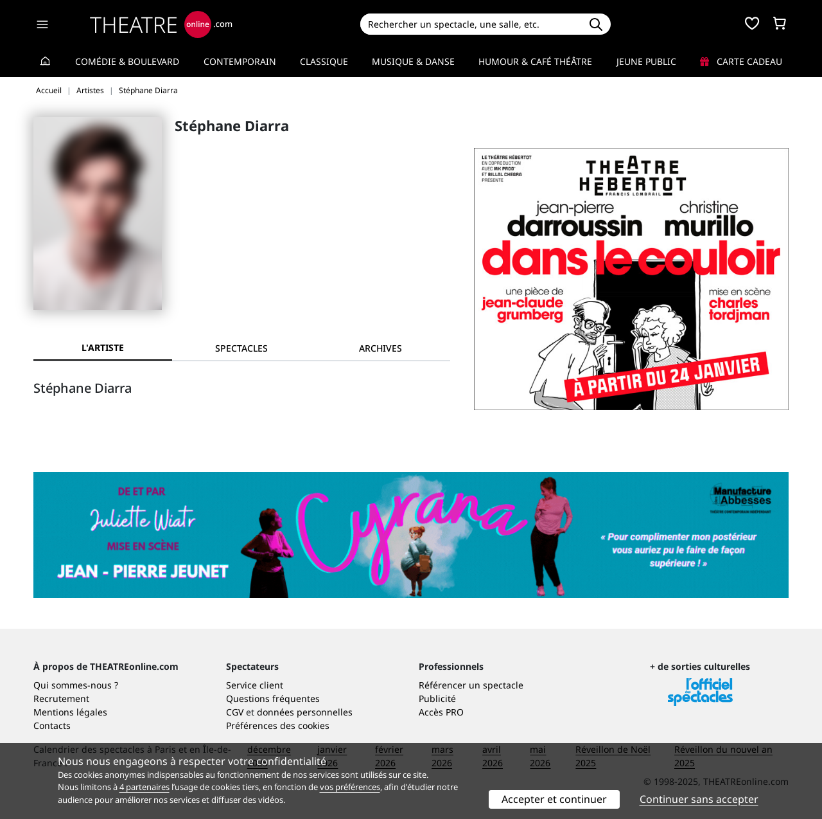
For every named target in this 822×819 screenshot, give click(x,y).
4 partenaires (144, 787)
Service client (254, 685)
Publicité (437, 698)
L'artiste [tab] (103, 347)
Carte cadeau (741, 61)
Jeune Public (646, 61)
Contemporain (240, 61)
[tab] (241, 348)
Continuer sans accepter (699, 799)
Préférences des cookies (277, 725)
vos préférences (350, 787)
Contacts (52, 725)
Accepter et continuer (554, 799)
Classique (324, 61)
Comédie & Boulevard (127, 61)
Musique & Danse (413, 61)
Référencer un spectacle (471, 685)
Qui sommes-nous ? (75, 685)
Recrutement (61, 698)
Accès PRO (441, 712)
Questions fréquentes (273, 698)
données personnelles (305, 712)
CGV (234, 712)
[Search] (470, 24)
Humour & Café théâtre (535, 61)
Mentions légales (70, 712)
